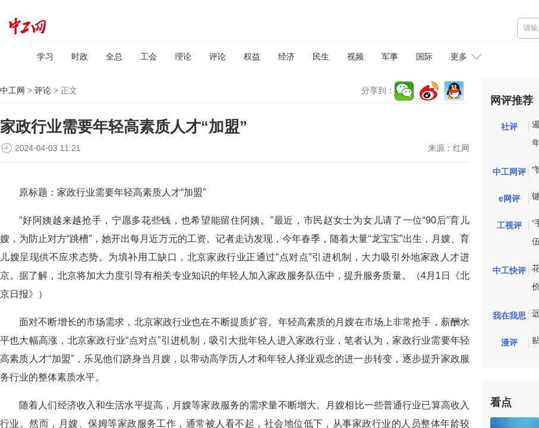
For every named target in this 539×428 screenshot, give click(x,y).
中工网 (12, 90)
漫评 (509, 342)
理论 (183, 56)
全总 (114, 56)
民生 (321, 56)
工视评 (509, 225)
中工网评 (509, 172)
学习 (45, 56)
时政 (79, 56)
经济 (286, 56)
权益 (252, 56)
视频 (355, 56)
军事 (390, 56)
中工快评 (509, 270)
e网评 (509, 198)
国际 (424, 56)
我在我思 (509, 315)
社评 (509, 126)
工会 (148, 56)
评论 (217, 56)
